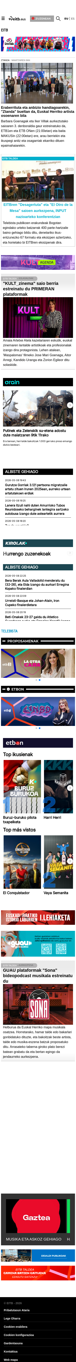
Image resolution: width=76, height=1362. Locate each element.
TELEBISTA (9, 631)
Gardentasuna (13, 1343)
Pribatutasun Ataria (17, 1310)
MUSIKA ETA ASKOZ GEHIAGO (33, 1239)
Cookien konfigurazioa (19, 1335)
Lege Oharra (12, 1318)
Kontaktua (10, 1351)
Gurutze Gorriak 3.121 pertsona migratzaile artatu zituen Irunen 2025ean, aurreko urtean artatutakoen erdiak (37, 489)
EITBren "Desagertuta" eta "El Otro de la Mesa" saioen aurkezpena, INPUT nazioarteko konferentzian (38, 211)
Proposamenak (23, 641)
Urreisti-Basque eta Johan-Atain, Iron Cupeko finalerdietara (32, 603)
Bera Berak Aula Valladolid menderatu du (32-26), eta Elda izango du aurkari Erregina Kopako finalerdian (37, 585)
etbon (17, 689)
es (73, 18)
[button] (70, 405)
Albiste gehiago (21, 471)
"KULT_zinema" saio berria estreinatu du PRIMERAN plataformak (30, 289)
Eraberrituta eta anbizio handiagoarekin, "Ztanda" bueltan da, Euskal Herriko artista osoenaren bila (37, 112)
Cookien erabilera (15, 1326)
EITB (4, 30)
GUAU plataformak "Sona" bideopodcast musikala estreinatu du (38, 976)
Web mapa (11, 1359)
